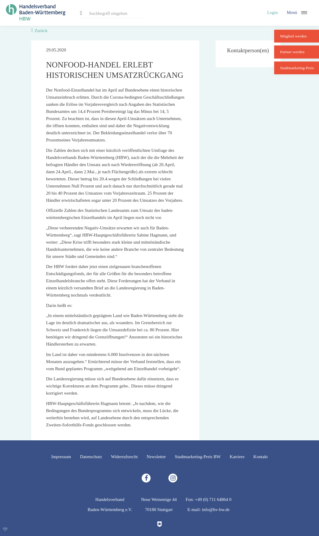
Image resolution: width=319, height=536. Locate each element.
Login (272, 12)
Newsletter (156, 456)
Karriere (237, 456)
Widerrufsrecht (124, 456)
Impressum (61, 456)
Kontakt (260, 456)
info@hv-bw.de (216, 509)
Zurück (41, 30)
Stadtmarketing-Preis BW (198, 456)
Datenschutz (91, 456)
